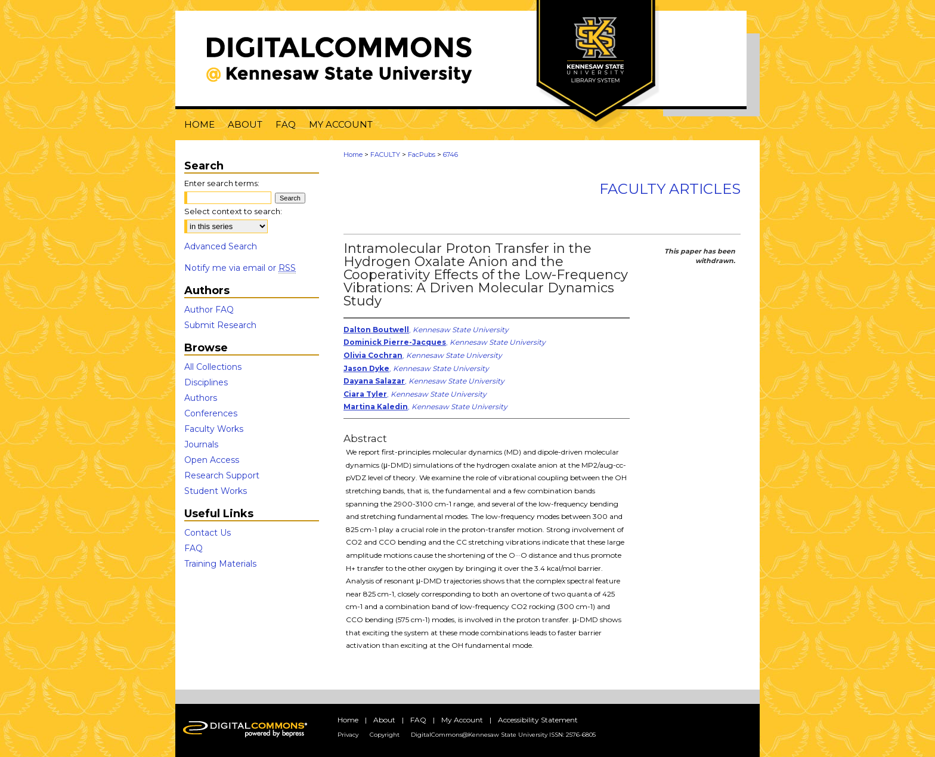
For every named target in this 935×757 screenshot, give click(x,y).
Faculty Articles (670, 188)
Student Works (215, 491)
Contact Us (207, 532)
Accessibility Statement (538, 719)
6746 (450, 154)
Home (353, 154)
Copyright (385, 735)
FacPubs (421, 154)
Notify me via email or (240, 267)
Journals (201, 444)
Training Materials (220, 563)
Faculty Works (213, 429)
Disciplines (206, 382)
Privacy (348, 735)
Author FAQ (209, 309)
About (384, 719)
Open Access (211, 460)
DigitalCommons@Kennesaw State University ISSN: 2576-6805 (503, 735)
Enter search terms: (221, 183)
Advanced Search (220, 246)
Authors (200, 398)
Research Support (221, 475)
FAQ (193, 548)
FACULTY (385, 154)
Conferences (210, 413)
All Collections (213, 366)
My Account (462, 719)
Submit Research (220, 325)
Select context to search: (233, 211)
